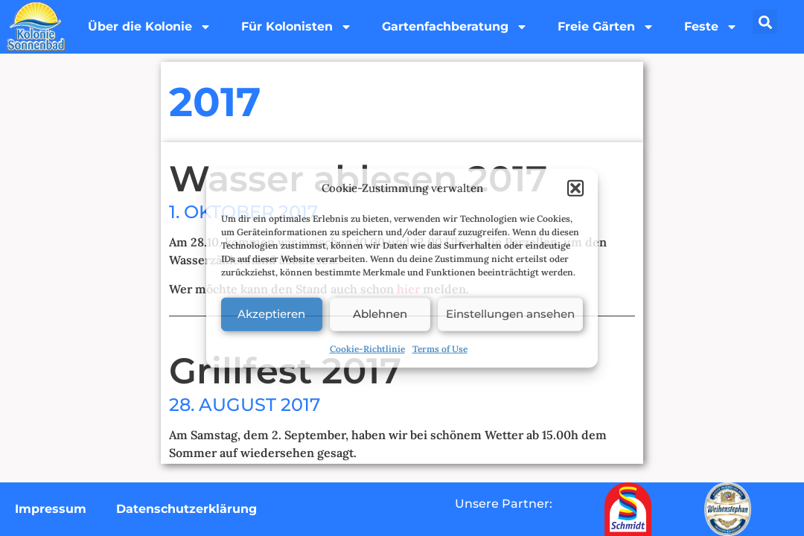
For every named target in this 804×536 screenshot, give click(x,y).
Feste (711, 26)
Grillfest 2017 (285, 370)
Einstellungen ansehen (510, 314)
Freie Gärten (606, 26)
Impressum (50, 509)
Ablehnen (380, 314)
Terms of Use (440, 348)
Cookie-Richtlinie (367, 348)
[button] (575, 188)
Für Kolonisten (296, 26)
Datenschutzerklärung (186, 509)
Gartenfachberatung (455, 26)
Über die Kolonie (149, 26)
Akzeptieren (271, 314)
